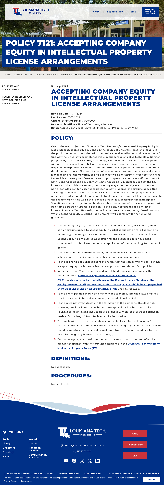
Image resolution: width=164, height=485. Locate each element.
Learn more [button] (26, 481)
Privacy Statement (69, 474)
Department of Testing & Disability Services (28, 474)
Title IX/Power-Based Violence (123, 474)
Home (8, 75)
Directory (8, 452)
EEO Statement (92, 474)
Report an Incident (35, 449)
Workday (34, 439)
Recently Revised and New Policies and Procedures (17, 100)
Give (133, 12)
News (5, 456)
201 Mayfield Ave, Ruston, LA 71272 (84, 445)
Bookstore (8, 447)
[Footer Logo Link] (82, 432)
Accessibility (153, 474)
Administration (23, 75)
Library (6, 443)
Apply (96, 12)
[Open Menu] (150, 12)
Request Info (115, 12)
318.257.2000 (83, 451)
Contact (34, 443)
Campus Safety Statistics (38, 456)
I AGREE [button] (151, 479)
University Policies (47, 75)
